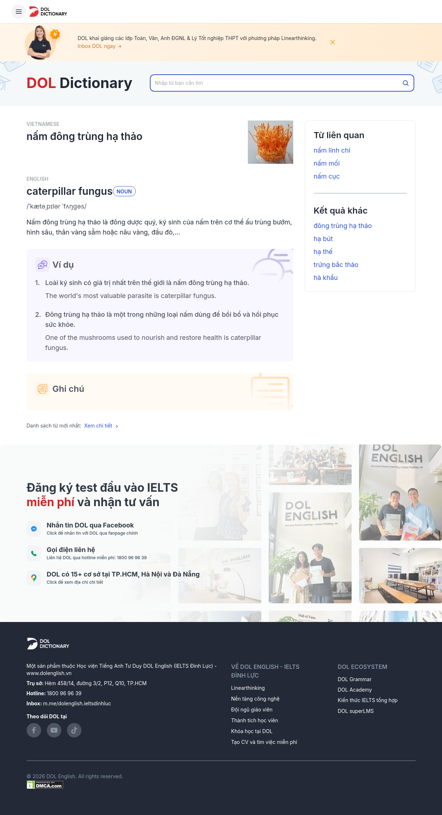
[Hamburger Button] (19, 11)
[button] (160, 206)
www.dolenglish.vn (49, 673)
